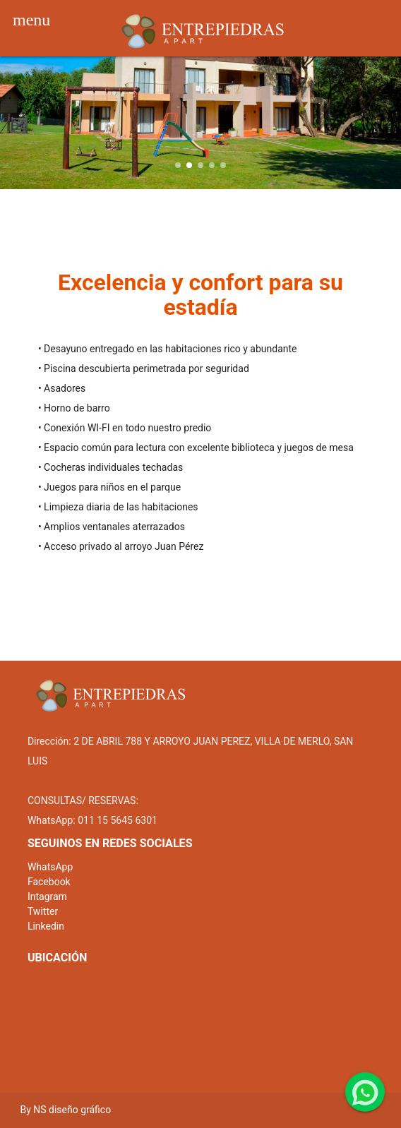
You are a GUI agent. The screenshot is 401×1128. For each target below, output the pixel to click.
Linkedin (46, 926)
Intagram (47, 896)
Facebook (49, 881)
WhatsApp (50, 866)
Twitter (43, 911)
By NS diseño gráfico (65, 1109)
